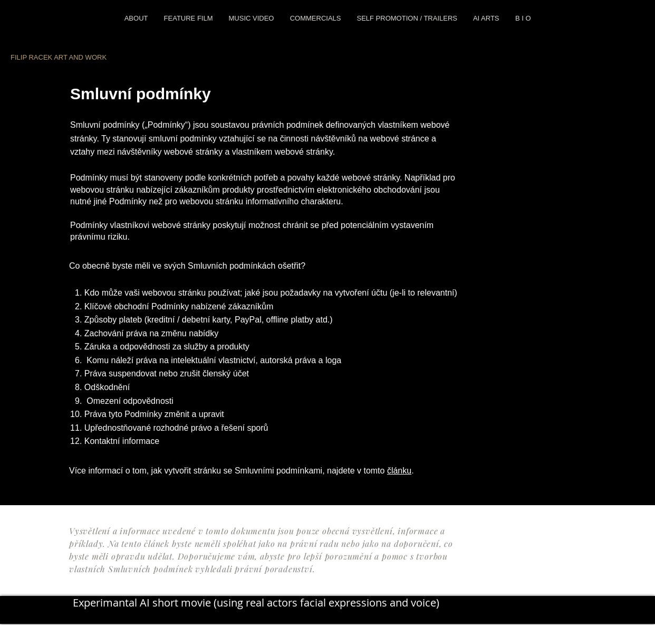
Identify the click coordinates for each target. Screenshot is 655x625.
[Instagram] (94, 613)
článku (399, 470)
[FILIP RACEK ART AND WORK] (70, 57)
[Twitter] (146, 613)
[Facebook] (120, 613)
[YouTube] (198, 613)
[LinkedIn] (172, 613)
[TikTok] (224, 613)
